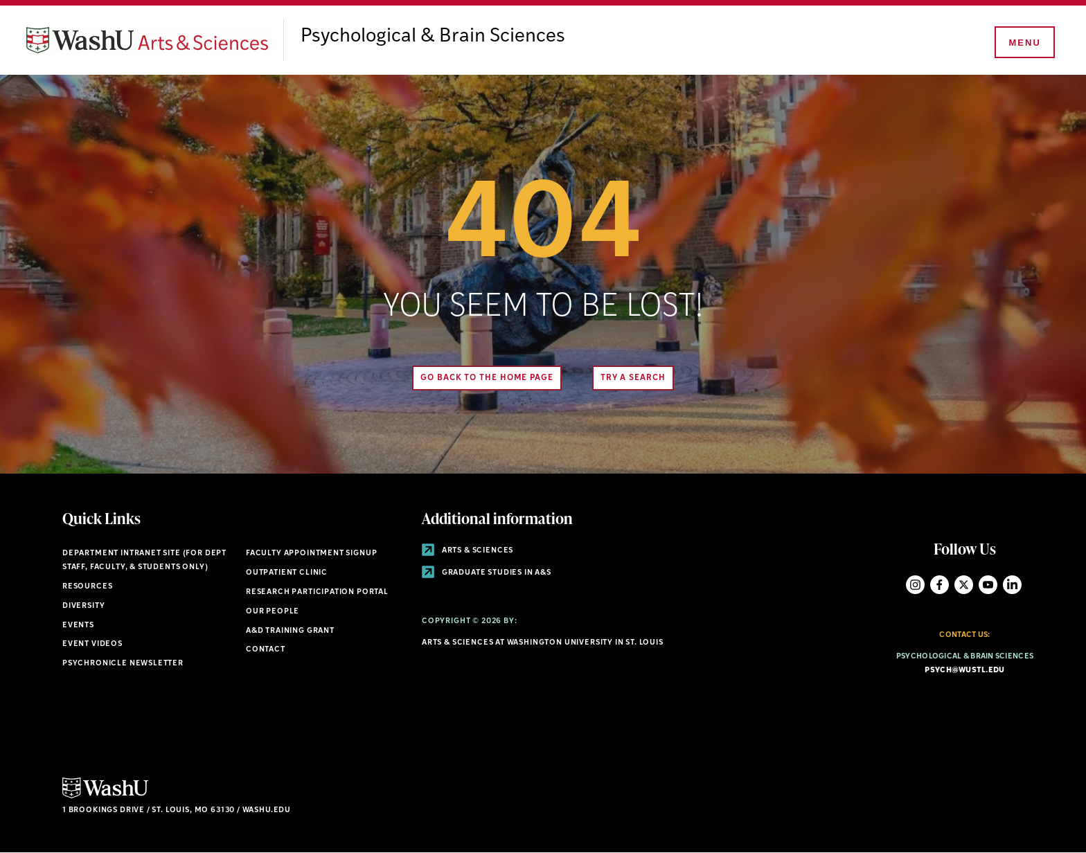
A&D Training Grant (290, 631)
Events (78, 625)
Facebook (939, 584)
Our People (272, 612)
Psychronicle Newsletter (123, 663)
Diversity (83, 606)
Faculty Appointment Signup (311, 553)
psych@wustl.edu (964, 670)
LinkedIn (1012, 584)
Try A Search (633, 378)
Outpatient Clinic (287, 573)
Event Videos (92, 644)
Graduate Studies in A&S (486, 573)
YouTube (988, 584)
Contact (265, 650)
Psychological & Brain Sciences (433, 36)
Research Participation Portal (317, 592)
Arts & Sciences (467, 551)
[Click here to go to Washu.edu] (105, 796)
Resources (87, 587)
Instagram (915, 584)
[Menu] (1023, 43)
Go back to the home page (486, 378)
